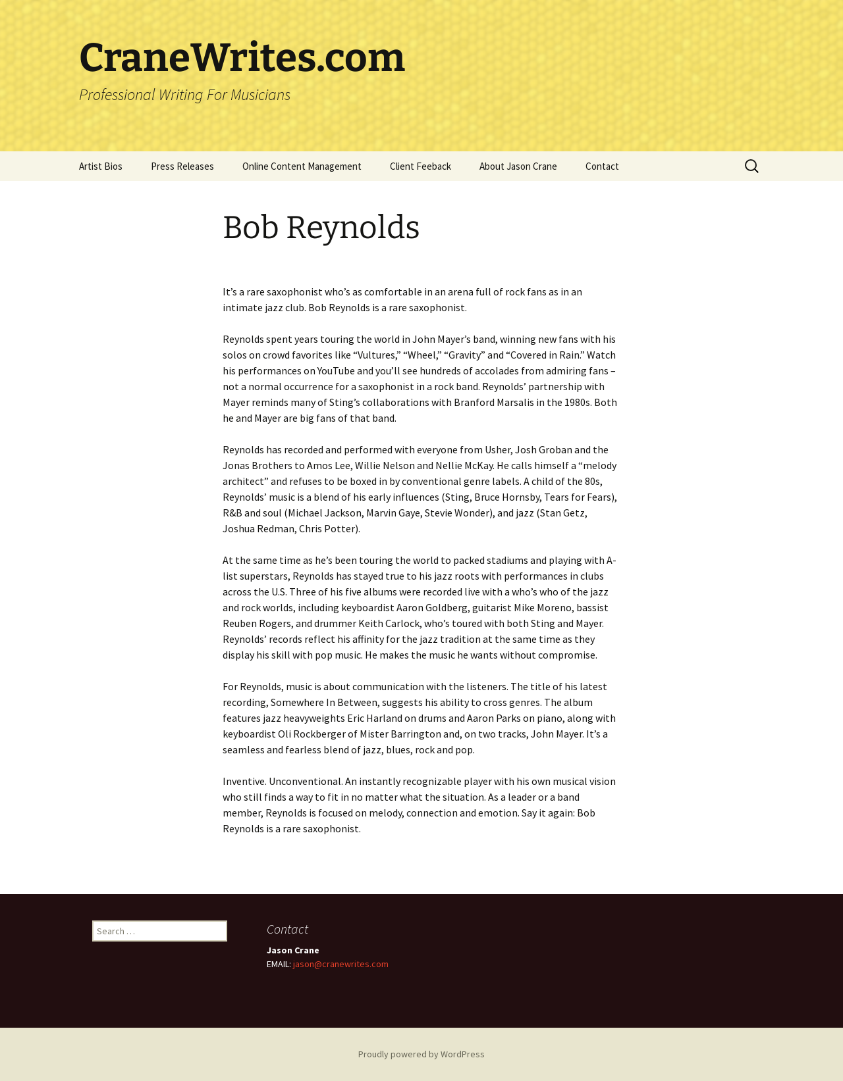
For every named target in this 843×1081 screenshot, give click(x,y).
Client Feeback (420, 166)
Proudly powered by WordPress (421, 1054)
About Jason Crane (518, 166)
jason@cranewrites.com (341, 964)
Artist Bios (100, 166)
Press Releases (182, 166)
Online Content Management (302, 166)
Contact (602, 166)
